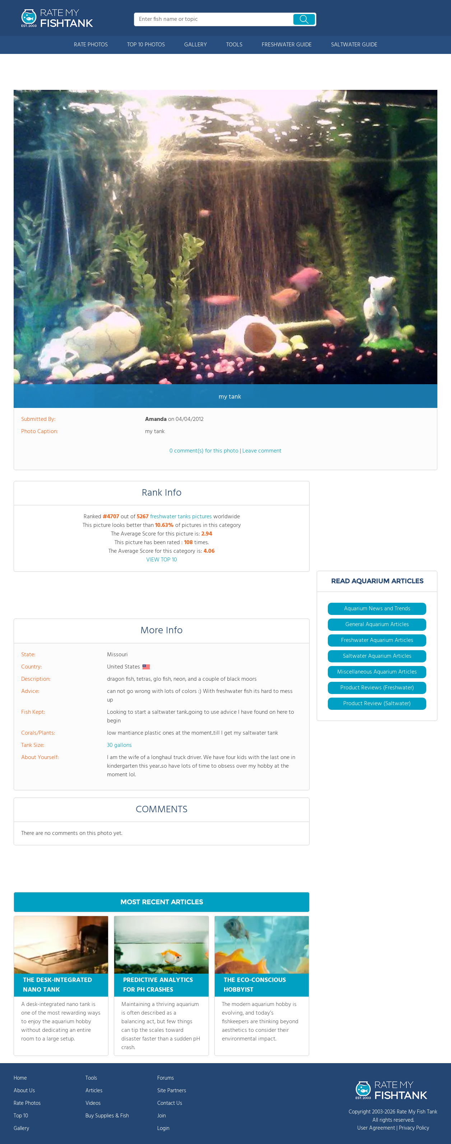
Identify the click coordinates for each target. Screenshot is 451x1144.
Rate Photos (27, 1103)
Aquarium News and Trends (377, 609)
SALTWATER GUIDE (354, 45)
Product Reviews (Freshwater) (377, 688)
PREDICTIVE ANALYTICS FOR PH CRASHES (158, 985)
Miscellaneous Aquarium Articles (377, 672)
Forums (165, 1078)
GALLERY (195, 45)
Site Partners (171, 1090)
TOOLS (234, 45)
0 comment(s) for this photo (203, 451)
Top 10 (21, 1116)
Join (161, 1116)
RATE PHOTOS (91, 45)
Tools (91, 1078)
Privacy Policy (414, 1128)
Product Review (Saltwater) (377, 703)
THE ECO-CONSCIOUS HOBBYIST (255, 985)
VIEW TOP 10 (161, 560)
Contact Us (169, 1103)
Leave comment (262, 451)
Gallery (21, 1128)
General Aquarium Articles (377, 624)
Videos (93, 1103)
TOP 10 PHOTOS (146, 45)
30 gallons (119, 745)
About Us (24, 1090)
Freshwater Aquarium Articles (377, 640)
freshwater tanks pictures (181, 517)
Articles (93, 1090)
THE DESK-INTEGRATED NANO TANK (57, 985)
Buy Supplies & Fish (107, 1116)
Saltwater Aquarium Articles (377, 656)
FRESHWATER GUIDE (287, 45)
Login (163, 1128)
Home (20, 1078)
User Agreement (376, 1128)
